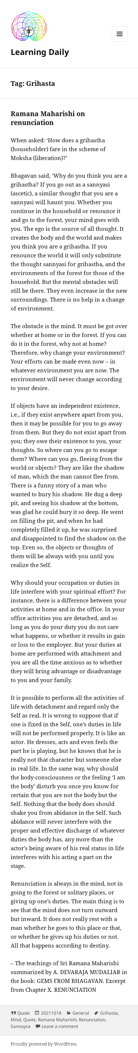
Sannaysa (21, 1026)
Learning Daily (40, 51)
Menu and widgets (119, 41)
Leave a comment (60, 1026)
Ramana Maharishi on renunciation (48, 118)
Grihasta (109, 1013)
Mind (16, 1019)
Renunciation (92, 1019)
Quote (23, 1013)
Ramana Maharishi (57, 1019)
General (80, 1013)
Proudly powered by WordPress (44, 1044)
